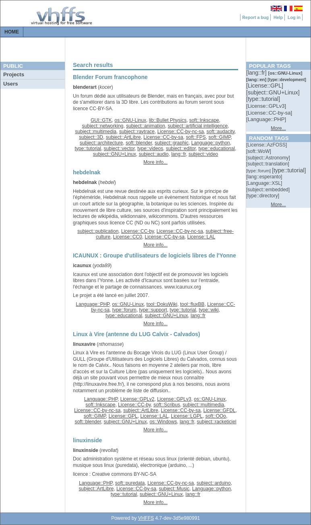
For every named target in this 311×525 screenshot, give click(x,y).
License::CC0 (127, 237)
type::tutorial (88, 148)
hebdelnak (85, 182)
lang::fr (178, 154)
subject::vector (119, 148)
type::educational (216, 148)
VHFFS (146, 518)
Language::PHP (92, 304)
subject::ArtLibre (123, 137)
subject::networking (103, 126)
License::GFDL (219, 410)
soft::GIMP (220, 137)
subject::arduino (214, 483)
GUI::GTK (101, 120)
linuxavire (84, 344)
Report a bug (255, 17)
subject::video (203, 154)
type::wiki (208, 310)
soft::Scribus (166, 405)
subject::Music (174, 489)
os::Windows (163, 422)
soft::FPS (195, 137)
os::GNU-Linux (130, 120)
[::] (257, 72)
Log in (294, 17)
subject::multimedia (95, 131)
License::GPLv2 (137, 399)
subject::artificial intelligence (198, 126)
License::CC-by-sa (163, 137)
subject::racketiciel (216, 422)
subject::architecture (101, 143)
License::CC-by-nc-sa (180, 131)
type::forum (124, 310)
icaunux (82, 265)
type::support (153, 310)
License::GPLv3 (174, 399)
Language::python (210, 143)
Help (278, 17)
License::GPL (122, 416)
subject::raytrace (137, 131)
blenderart (85, 87)
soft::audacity (220, 131)
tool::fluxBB (192, 304)
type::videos (150, 148)
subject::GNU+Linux (114, 154)
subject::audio (153, 154)
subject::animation (145, 126)
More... (278, 128)
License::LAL (201, 237)
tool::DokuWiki (162, 304)
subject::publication (97, 231)
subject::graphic (172, 143)
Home (11, 32)
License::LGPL (187, 416)
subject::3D (91, 137)
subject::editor (181, 148)
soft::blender (139, 143)
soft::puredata (130, 483)
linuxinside (85, 450)
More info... (155, 162)
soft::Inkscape (204, 120)
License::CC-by (137, 231)
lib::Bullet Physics (168, 120)
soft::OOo (215, 416)
